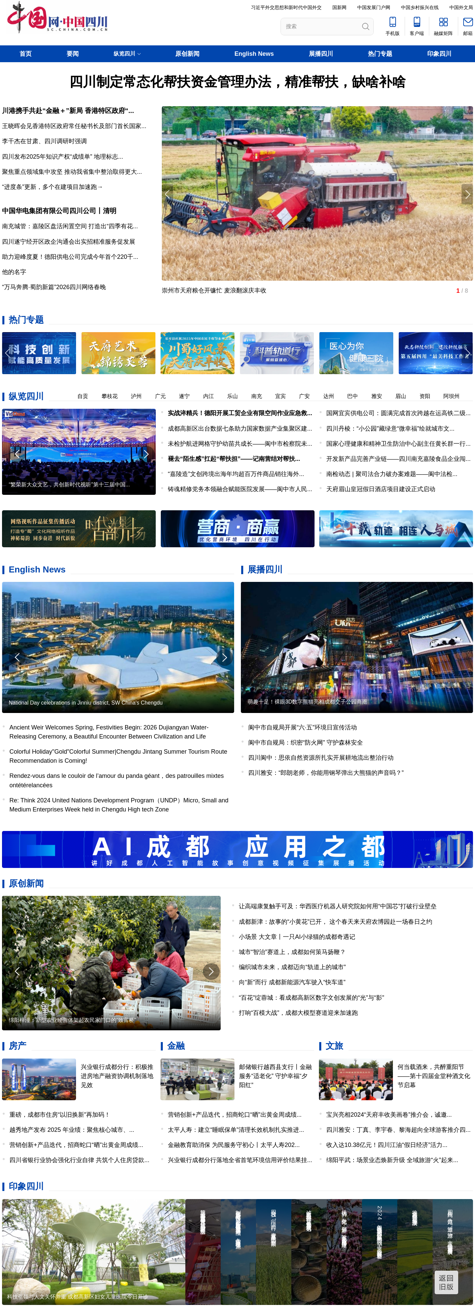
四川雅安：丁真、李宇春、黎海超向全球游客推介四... (398, 1129)
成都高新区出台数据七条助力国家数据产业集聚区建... (240, 428)
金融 (176, 1046)
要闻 (73, 53)
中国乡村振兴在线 (420, 7)
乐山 (237, 396)
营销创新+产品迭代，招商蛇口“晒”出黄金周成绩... (76, 1145)
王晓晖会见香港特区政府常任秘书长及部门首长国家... (74, 126)
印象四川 (439, 53)
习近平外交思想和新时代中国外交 (286, 7)
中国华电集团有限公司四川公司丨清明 (59, 210)
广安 (309, 396)
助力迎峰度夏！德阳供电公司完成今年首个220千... (70, 256)
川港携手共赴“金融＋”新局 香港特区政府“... (68, 110)
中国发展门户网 (373, 7)
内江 (213, 396)
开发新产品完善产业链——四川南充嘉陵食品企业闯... (398, 458)
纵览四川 (26, 396)
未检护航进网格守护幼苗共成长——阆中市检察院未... (240, 443)
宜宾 (285, 396)
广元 (165, 396)
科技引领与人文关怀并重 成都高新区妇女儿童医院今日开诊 (77, 1297)
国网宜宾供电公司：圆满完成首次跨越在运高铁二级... (398, 413)
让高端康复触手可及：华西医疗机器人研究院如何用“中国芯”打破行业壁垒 (338, 906)
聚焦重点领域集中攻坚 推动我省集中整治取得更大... (72, 171)
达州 (333, 396)
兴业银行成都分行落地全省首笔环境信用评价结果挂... (240, 1160)
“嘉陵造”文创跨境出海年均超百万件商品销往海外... (236, 474)
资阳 (429, 396)
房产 (17, 1046)
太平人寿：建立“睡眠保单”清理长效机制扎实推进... (236, 1129)
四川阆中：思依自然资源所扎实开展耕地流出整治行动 (321, 757)
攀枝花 (114, 396)
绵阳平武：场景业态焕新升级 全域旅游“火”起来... (392, 1160)
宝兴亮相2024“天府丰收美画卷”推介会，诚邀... (389, 1114)
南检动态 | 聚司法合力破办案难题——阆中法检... (392, 474)
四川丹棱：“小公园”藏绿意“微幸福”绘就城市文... (390, 428)
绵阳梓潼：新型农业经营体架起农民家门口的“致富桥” (72, 1020)
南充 (261, 396)
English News (254, 53)
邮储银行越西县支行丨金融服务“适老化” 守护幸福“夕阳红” (275, 1076)
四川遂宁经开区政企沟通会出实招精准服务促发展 (68, 241)
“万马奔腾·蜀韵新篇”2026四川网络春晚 (54, 287)
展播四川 (321, 53)
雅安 (381, 396)
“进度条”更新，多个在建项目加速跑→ (52, 187)
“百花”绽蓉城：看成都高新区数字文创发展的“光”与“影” (311, 997)
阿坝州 (456, 396)
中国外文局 (461, 7)
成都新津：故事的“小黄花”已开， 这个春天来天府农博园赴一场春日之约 (335, 921)
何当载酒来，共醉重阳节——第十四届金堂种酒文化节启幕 (434, 1076)
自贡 (87, 396)
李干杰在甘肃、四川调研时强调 (44, 141)
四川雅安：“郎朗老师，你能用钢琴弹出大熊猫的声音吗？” (326, 772)
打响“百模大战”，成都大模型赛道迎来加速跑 (298, 1012)
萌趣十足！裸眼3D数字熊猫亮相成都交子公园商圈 (307, 702)
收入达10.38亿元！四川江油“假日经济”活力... (386, 1145)
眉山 (405, 396)
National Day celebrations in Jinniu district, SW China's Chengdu (86, 703)
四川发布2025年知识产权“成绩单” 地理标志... (62, 156)
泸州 (141, 396)
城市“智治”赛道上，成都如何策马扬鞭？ (292, 952)
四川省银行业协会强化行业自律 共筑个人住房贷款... (79, 1160)
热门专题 (380, 53)
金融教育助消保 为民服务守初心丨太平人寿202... (234, 1145)
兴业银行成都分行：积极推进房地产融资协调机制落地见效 (117, 1076)
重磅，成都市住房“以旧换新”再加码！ (59, 1114)
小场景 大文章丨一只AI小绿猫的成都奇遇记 (297, 936)
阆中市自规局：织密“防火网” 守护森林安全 (305, 742)
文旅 (334, 1046)
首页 (26, 53)
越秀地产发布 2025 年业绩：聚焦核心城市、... (71, 1129)
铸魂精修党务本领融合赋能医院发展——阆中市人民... (240, 489)
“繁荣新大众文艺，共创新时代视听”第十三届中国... (69, 484)
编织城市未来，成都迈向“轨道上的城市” (292, 967)
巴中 (357, 396)
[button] (467, 353)
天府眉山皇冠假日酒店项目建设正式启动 (380, 489)
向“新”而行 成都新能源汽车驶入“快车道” (292, 982)
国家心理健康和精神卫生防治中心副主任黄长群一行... (398, 443)
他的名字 (14, 272)
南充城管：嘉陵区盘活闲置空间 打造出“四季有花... (70, 226)
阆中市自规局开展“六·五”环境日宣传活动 (302, 727)
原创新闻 (187, 53)
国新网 (339, 7)
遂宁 (189, 396)
